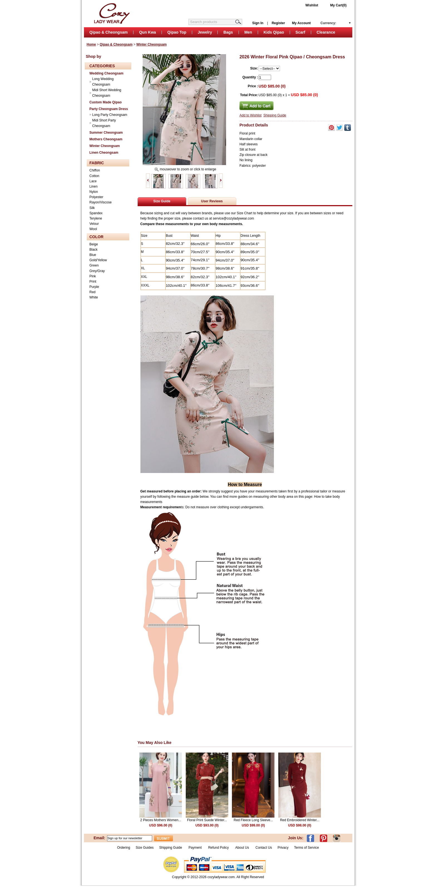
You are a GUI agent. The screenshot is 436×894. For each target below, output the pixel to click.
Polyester (96, 197)
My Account (301, 23)
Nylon (94, 192)
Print (93, 281)
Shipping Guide (274, 115)
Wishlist (311, 5)
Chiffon (95, 170)
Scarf (300, 32)
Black (94, 249)
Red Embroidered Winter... (299, 820)
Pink (93, 276)
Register (278, 23)
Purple (94, 287)
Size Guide (161, 201)
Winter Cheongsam (151, 44)
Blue (93, 255)
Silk (92, 208)
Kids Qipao (274, 32)
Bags (228, 32)
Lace (93, 181)
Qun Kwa (147, 32)
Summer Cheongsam (106, 133)
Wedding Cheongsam (106, 73)
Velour (94, 224)
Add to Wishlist (250, 115)
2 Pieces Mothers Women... (160, 820)
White (94, 297)
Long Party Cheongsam (109, 115)
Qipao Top (176, 32)
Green (94, 265)
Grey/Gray (97, 271)
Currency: (328, 23)
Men (248, 32)
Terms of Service (306, 848)
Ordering (123, 848)
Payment (195, 848)
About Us (242, 848)
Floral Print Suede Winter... (207, 820)
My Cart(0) (338, 5)
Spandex (96, 213)
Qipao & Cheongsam (109, 32)
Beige (94, 244)
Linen (94, 186)
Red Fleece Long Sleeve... (253, 820)
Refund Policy (218, 848)
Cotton (94, 176)
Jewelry (205, 32)
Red (93, 292)
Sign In (257, 23)
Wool (93, 229)
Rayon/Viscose (101, 202)
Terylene (96, 218)
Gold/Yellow (98, 260)
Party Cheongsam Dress (109, 109)
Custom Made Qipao (106, 102)
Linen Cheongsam (104, 153)
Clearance (326, 32)
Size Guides (145, 848)
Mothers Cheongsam (106, 139)
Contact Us (264, 848)
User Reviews (212, 201)
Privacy (283, 848)
